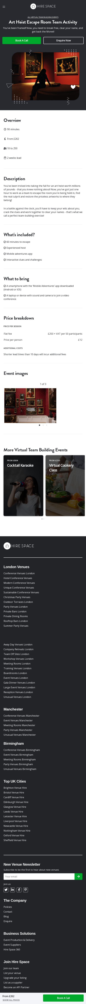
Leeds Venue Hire (13, 811)
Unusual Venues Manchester (20, 734)
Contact (8, 911)
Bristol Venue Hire (14, 792)
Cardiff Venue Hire (14, 797)
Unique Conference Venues (19, 587)
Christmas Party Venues (17, 597)
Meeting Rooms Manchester (19, 725)
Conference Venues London (19, 573)
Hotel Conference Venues (18, 578)
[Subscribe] (78, 876)
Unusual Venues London (17, 697)
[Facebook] (19, 890)
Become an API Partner (16, 987)
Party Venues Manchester (18, 730)
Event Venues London (16, 678)
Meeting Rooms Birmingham (20, 759)
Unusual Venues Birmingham (20, 769)
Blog (6, 916)
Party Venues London (16, 606)
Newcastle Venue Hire (16, 826)
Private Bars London (15, 611)
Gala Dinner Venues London (19, 682)
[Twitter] (6, 890)
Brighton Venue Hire (15, 787)
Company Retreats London (18, 649)
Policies (8, 907)
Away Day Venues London (18, 644)
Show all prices (11, 1000)
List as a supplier (13, 982)
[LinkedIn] (12, 890)
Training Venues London (17, 668)
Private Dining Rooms (16, 616)
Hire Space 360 (12, 949)
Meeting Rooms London (17, 663)
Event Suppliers (12, 944)
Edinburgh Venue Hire (16, 802)
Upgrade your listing (15, 977)
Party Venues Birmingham (18, 764)
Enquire (8, 921)
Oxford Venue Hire (14, 835)
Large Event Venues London (19, 687)
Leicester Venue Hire (15, 816)
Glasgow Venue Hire (15, 806)
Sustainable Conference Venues (21, 592)
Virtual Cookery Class (61, 468)
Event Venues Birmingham (18, 754)
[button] (4, 7)
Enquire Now (63, 40)
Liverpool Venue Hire (15, 821)
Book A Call (21, 40)
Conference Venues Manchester (21, 715)
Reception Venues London (18, 692)
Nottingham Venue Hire (17, 830)
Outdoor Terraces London (18, 602)
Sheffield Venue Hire (15, 840)
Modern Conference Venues (19, 583)
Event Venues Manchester (18, 720)
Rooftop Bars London (16, 621)
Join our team (11, 968)
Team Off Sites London (16, 654)
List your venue (12, 973)
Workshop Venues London (18, 658)
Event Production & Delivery (19, 940)
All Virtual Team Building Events (43, 17)
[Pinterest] (25, 890)
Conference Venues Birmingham (22, 750)
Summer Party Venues (16, 625)
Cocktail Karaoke (20, 465)
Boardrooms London (15, 673)
